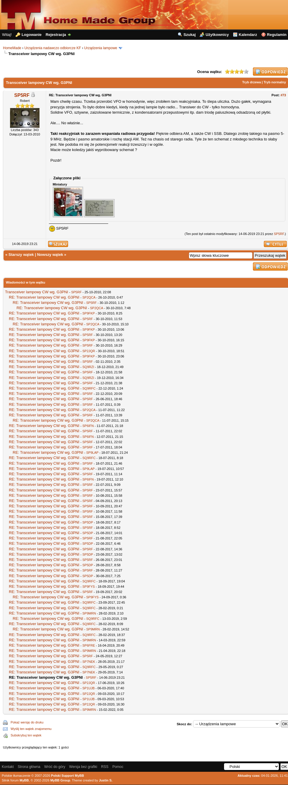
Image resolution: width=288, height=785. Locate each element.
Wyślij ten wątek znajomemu (31, 729)
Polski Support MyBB (67, 775)
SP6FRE (88, 645)
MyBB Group (60, 780)
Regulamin (277, 34)
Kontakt (8, 767)
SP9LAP (92, 452)
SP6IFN (88, 426)
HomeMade (12, 48)
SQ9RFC (89, 388)
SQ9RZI (88, 367)
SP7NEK (88, 661)
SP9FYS (88, 586)
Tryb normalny (275, 82)
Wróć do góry (54, 767)
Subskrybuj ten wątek (26, 735)
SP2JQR (88, 351)
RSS (104, 767)
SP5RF (21, 95)
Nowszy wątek (50, 254)
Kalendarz (248, 34)
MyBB (24, 780)
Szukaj (190, 34)
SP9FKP (88, 313)
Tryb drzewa (251, 82)
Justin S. (106, 780)
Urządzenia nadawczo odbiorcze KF (52, 48)
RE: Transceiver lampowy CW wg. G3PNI (44, 297)
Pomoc (117, 767)
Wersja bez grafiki (83, 767)
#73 (283, 95)
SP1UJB (88, 688)
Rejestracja (56, 34)
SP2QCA (88, 297)
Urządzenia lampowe (100, 48)
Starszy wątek (21, 254)
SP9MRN (89, 613)
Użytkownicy (217, 34)
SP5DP (87, 522)
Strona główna (29, 767)
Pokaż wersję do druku (27, 722)
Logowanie (32, 34)
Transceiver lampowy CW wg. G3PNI (36, 292)
